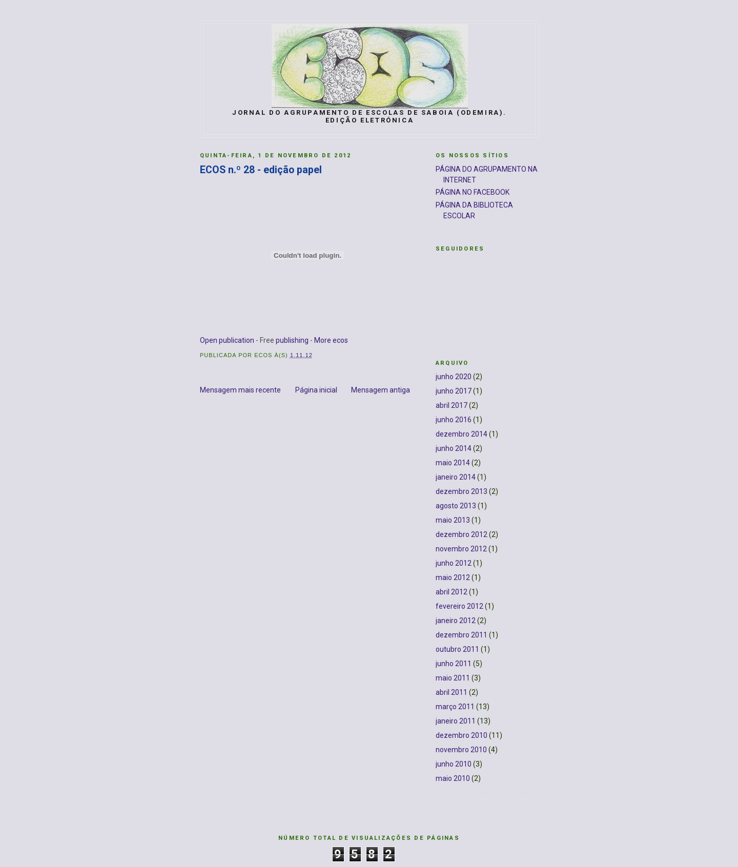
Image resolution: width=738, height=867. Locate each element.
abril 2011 (451, 692)
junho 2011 (453, 663)
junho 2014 (453, 448)
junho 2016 (453, 420)
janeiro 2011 (456, 721)
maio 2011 (453, 678)
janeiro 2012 (456, 620)
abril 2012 (451, 592)
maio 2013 (453, 520)
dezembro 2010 (461, 735)
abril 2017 (451, 405)
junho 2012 (453, 563)
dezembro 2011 (461, 635)
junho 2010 (453, 764)
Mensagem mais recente (240, 390)
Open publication (227, 340)
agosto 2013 (456, 506)
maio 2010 (453, 778)
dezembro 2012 (461, 534)
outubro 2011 (457, 649)
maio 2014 (453, 463)
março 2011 (455, 707)
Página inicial (316, 390)
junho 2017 (453, 391)
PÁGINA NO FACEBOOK (472, 192)
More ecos (331, 340)
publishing (292, 340)
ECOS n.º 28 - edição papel (261, 170)
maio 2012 (453, 577)
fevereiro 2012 (459, 606)
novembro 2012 (461, 549)
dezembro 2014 (461, 434)
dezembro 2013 (461, 491)
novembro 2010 (461, 750)
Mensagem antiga (380, 390)
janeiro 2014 (456, 477)
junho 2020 (453, 377)
